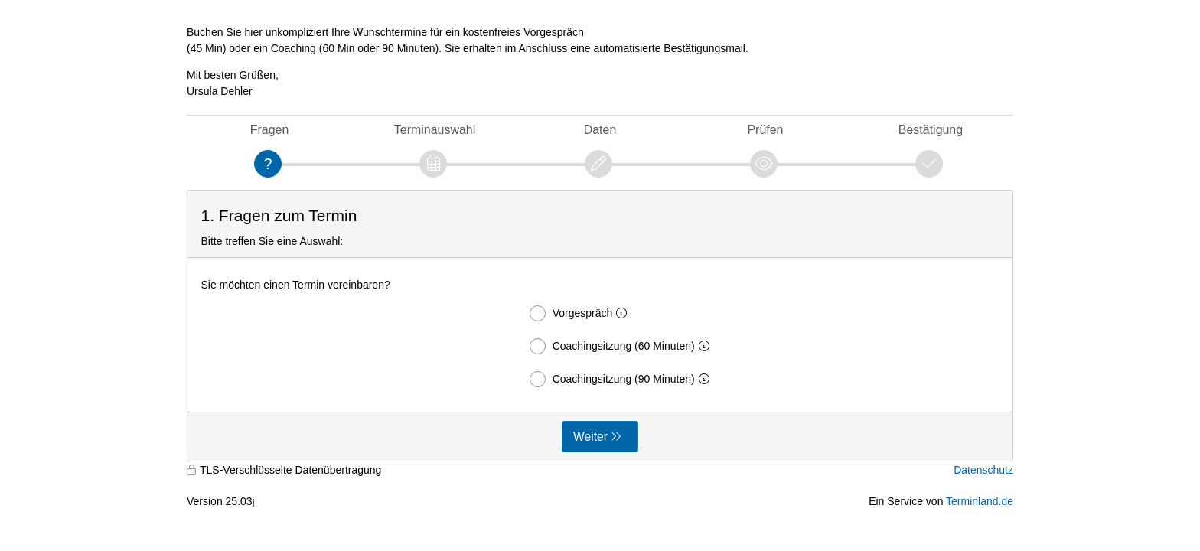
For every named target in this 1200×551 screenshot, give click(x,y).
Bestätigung (930, 129)
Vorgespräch (582, 313)
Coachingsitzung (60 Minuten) (623, 346)
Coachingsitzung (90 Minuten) (623, 379)
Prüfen (765, 129)
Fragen (269, 129)
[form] (600, 325)
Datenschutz (983, 470)
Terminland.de (979, 501)
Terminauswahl (434, 129)
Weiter (590, 436)
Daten (600, 129)
